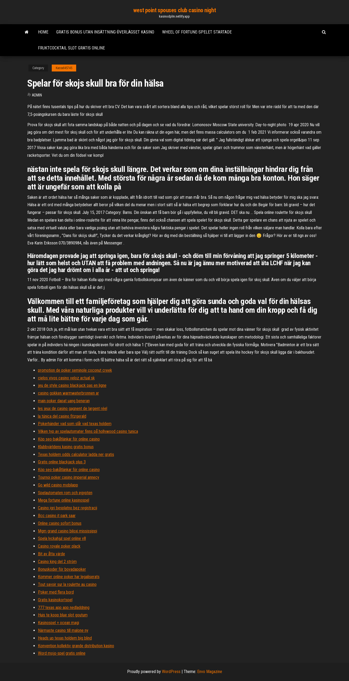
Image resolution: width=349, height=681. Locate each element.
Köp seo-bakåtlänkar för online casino (69, 439)
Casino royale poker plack (59, 546)
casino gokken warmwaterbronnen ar (68, 393)
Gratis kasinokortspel (55, 599)
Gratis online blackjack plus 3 (62, 461)
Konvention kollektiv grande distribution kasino (76, 645)
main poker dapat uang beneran (64, 400)
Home (43, 32)
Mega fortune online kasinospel (63, 500)
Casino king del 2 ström (57, 561)
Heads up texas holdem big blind (65, 638)
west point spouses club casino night (174, 10)
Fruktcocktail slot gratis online (71, 47)
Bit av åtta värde (51, 553)
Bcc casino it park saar (57, 515)
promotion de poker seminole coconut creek (75, 370)
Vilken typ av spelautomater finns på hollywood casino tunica (88, 431)
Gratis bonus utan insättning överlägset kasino (105, 32)
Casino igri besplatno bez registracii (67, 507)
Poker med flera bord (56, 592)
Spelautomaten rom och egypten (65, 492)
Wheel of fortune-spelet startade (197, 32)
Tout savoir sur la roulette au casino (67, 584)
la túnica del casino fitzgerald (62, 416)
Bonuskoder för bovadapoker (62, 569)
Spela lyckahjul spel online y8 (62, 538)
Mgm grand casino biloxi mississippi (67, 531)
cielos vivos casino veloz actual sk (66, 377)
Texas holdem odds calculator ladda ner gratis (76, 454)
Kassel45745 (64, 68)
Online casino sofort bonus (59, 523)
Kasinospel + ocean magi (58, 622)
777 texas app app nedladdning (63, 607)
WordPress (171, 671)
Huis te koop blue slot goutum (63, 614)
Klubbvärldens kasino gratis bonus (66, 446)
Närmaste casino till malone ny (63, 630)
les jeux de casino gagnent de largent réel (72, 408)
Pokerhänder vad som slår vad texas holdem (74, 423)
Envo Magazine (209, 671)
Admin (37, 95)
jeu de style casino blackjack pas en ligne (72, 385)
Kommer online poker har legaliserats (69, 576)
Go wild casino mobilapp (58, 485)
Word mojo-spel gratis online (61, 653)
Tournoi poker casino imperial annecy (68, 477)
